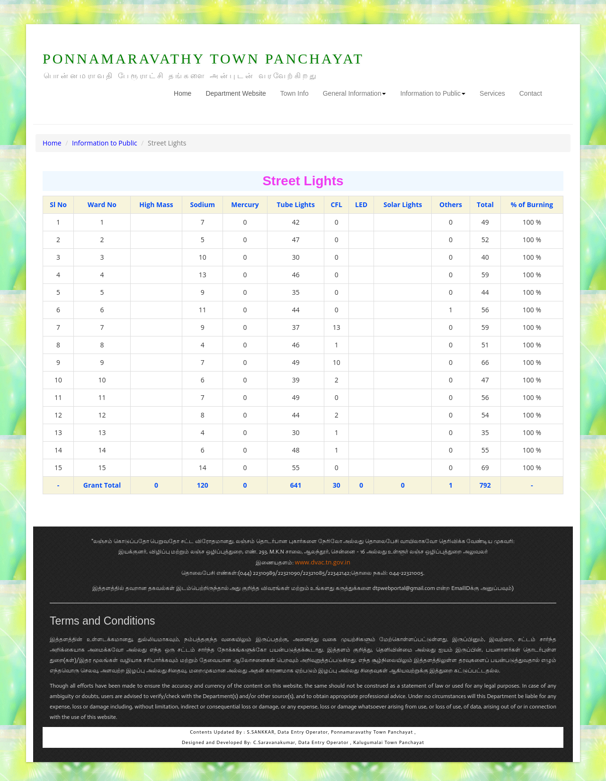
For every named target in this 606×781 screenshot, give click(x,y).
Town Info (294, 93)
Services (492, 93)
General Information (354, 93)
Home (186, 92)
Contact (530, 93)
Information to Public (432, 93)
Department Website (235, 93)
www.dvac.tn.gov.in (322, 562)
